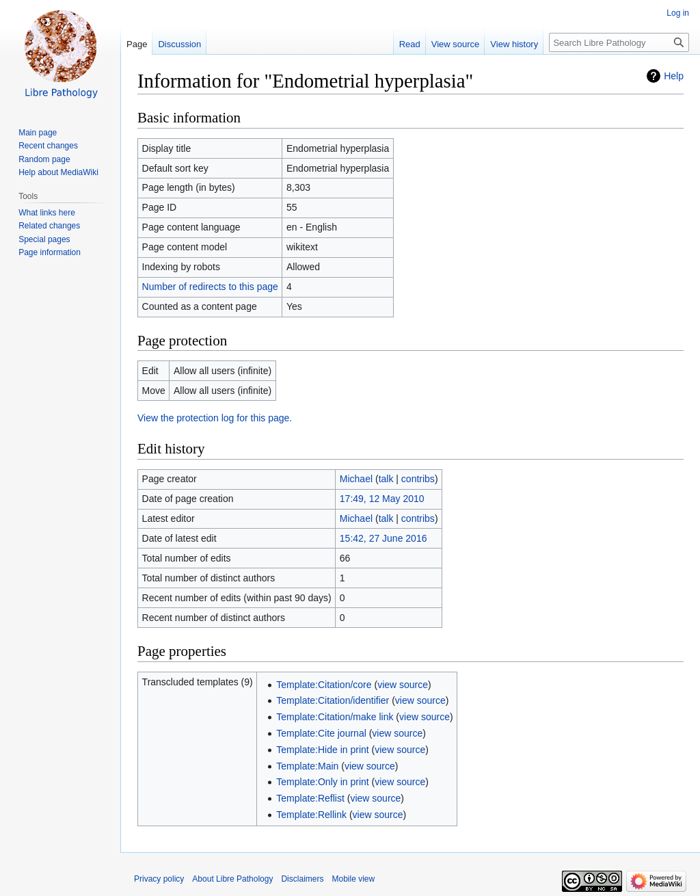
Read (409, 44)
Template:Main (307, 766)
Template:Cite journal (321, 733)
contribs (418, 478)
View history (514, 44)
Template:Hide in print (322, 749)
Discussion (179, 44)
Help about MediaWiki (58, 172)
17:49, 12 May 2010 (382, 498)
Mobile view (353, 879)
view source (402, 684)
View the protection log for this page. (214, 417)
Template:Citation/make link (334, 716)
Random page (44, 159)
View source (455, 44)
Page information (49, 252)
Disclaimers (302, 879)
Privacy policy (159, 879)
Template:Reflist (310, 798)
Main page (37, 132)
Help (674, 75)
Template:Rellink (311, 814)
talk (386, 478)
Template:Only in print (322, 781)
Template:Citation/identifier (332, 700)
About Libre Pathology (232, 879)
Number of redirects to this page (210, 286)
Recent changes (48, 145)
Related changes (49, 225)
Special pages (44, 239)
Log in (678, 13)
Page (136, 44)
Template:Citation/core (323, 684)
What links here (46, 213)
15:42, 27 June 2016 (383, 538)
